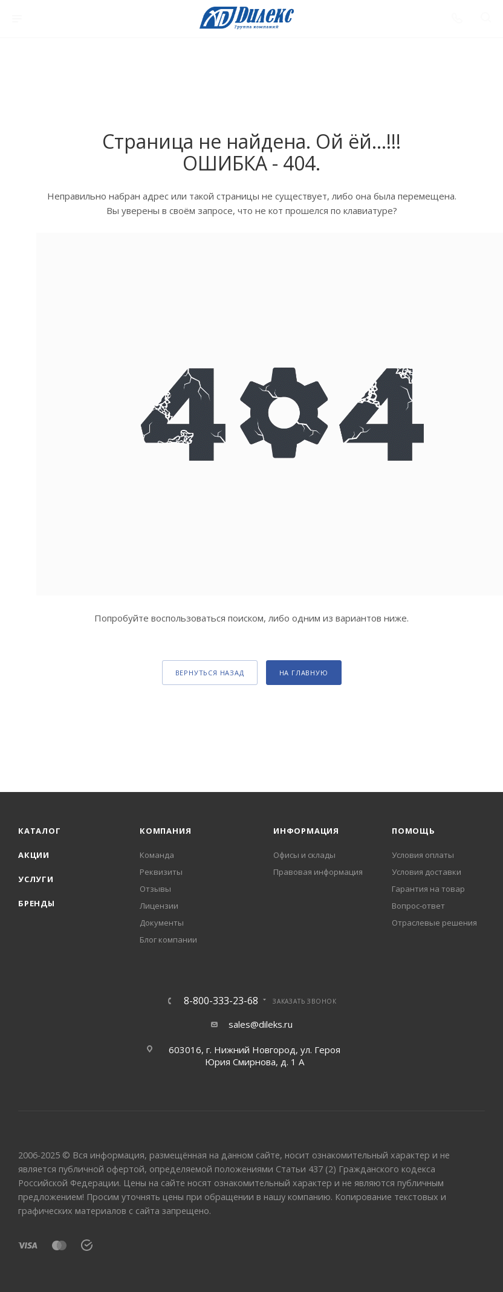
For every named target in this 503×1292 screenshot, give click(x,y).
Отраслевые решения (434, 922)
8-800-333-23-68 (221, 1000)
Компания (165, 830)
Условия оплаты (423, 854)
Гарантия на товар (428, 888)
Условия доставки (426, 871)
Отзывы (155, 888)
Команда (157, 854)
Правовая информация (318, 871)
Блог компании (168, 939)
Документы (162, 922)
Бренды (36, 903)
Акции (34, 854)
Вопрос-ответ (418, 905)
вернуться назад (209, 672)
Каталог (39, 830)
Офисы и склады (304, 854)
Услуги (36, 879)
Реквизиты (161, 871)
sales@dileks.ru (261, 1024)
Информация (306, 830)
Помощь (413, 830)
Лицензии (159, 905)
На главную (303, 672)
